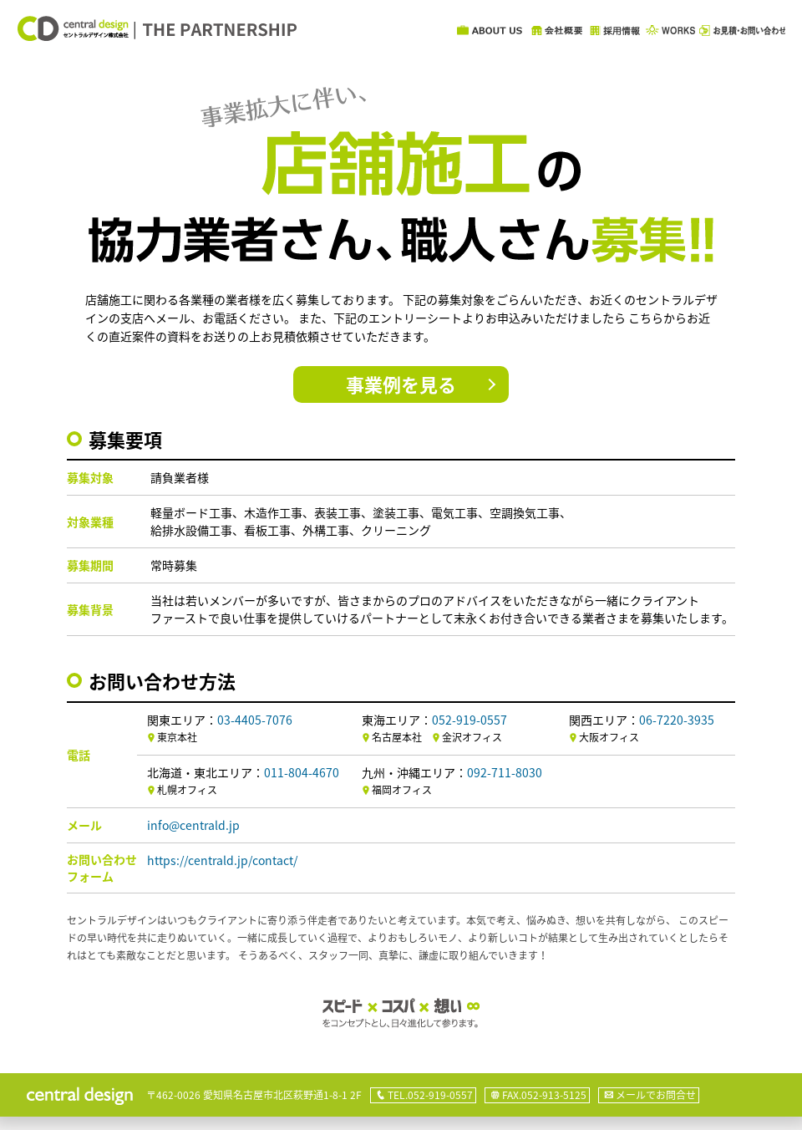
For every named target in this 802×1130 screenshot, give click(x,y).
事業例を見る (401, 384)
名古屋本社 (397, 737)
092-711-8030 (504, 772)
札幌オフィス (187, 789)
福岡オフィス (402, 789)
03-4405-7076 (254, 719)
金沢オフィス (472, 737)
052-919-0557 (469, 719)
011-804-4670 (301, 772)
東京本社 (177, 737)
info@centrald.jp (193, 825)
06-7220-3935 (676, 719)
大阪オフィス (609, 737)
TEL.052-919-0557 (430, 1094)
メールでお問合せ (656, 1094)
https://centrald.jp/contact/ (222, 860)
